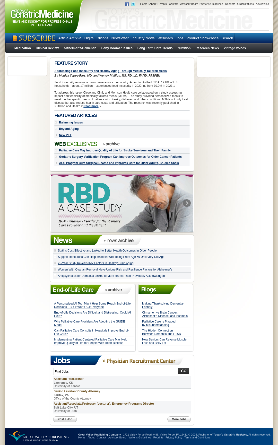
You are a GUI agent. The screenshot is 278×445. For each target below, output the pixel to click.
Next (187, 203)
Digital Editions (96, 38)
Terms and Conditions (197, 437)
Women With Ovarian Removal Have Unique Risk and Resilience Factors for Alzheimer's (115, 269)
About (152, 3)
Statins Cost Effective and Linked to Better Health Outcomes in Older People (107, 250)
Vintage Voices (235, 48)
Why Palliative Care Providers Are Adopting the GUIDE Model (89, 323)
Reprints (230, 3)
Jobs (179, 38)
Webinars (165, 38)
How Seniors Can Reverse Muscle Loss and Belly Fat (164, 341)
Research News (207, 48)
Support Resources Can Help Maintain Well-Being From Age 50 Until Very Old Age (111, 257)
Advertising (262, 3)
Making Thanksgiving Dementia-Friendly (163, 305)
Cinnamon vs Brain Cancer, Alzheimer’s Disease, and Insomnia (165, 314)
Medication (22, 48)
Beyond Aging (69, 129)
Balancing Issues (71, 122)
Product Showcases (202, 38)
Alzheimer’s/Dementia (80, 48)
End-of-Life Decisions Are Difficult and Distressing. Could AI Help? (92, 314)
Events (163, 3)
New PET (65, 135)
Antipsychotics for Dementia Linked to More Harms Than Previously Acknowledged (111, 276)
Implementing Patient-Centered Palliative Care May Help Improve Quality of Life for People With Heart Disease (90, 341)
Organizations (245, 3)
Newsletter (120, 38)
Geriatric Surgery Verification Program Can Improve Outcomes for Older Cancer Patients (120, 156)
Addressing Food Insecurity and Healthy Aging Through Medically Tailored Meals (110, 71)
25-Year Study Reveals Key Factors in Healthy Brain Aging (95, 263)
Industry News (143, 38)
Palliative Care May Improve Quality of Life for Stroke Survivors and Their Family (115, 150)
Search (227, 38)
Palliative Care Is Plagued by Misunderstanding (158, 323)
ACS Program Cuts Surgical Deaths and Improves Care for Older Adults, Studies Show (119, 163)
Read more (90, 106)
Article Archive (69, 38)
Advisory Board (189, 3)
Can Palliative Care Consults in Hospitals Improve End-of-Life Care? (91, 332)
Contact (173, 3)
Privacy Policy (173, 437)
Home (143, 3)
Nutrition (184, 48)
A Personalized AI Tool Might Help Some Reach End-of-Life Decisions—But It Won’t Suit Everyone (92, 305)
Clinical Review (47, 48)
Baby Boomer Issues (117, 48)
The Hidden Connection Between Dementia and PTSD (161, 332)
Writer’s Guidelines (211, 3)
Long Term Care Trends (155, 48)
